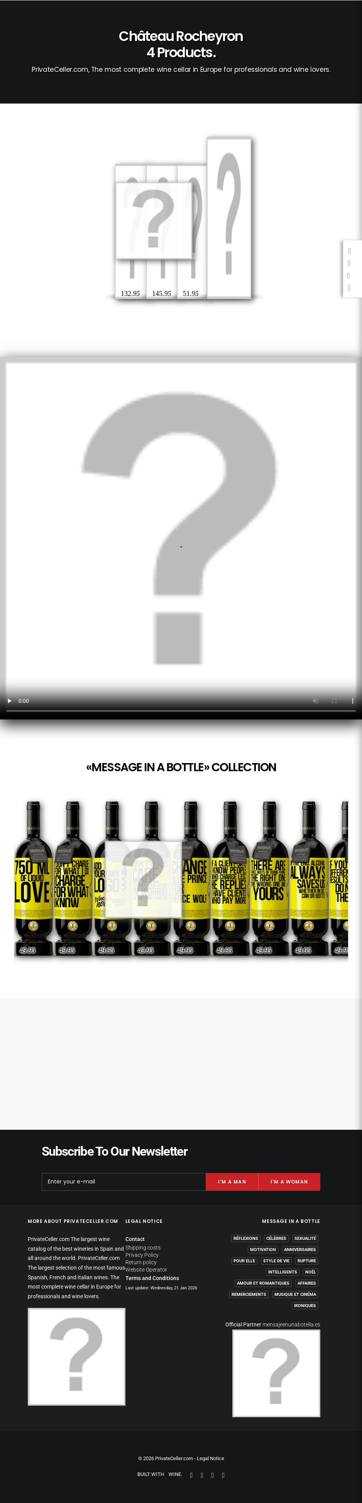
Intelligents (282, 1272)
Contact (135, 1239)
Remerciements (249, 1294)
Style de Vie (276, 1260)
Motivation (263, 1249)
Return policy (141, 1262)
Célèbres (276, 1238)
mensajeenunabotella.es (291, 1324)
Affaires (307, 1283)
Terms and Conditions (152, 1278)
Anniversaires (300, 1249)
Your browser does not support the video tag (181, 538)
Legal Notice (210, 1458)
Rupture (307, 1260)
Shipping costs (143, 1248)
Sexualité (305, 1238)
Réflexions (245, 1238)
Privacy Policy (142, 1255)
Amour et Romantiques (263, 1283)
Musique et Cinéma (295, 1294)
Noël (310, 1272)
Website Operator (146, 1270)
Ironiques (305, 1305)
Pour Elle (244, 1260)
